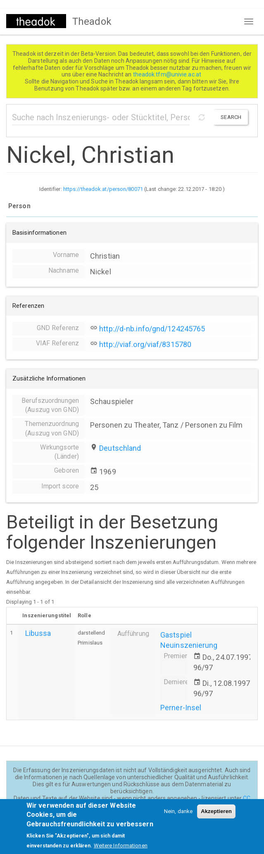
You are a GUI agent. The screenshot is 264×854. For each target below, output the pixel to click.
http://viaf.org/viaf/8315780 (145, 344)
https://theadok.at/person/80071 (103, 189)
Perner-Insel (180, 707)
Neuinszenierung (189, 645)
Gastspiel (176, 634)
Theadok (92, 21)
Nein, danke (178, 813)
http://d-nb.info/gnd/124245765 (152, 328)
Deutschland (120, 448)
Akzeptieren (216, 813)
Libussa (38, 633)
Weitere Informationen (120, 847)
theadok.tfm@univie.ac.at (168, 74)
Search (231, 117)
